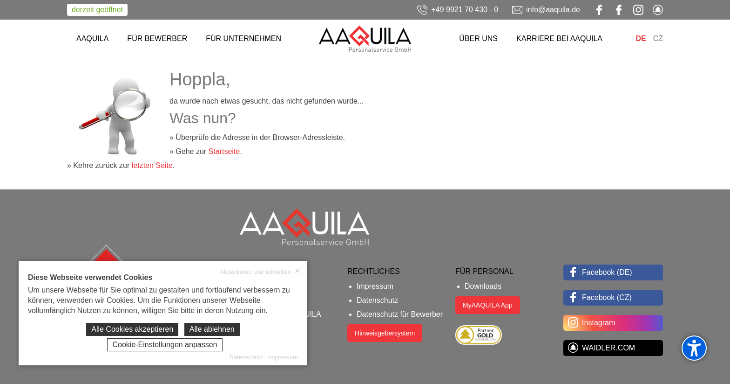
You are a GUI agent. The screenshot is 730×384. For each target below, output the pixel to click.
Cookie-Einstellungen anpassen (164, 345)
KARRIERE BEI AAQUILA (559, 38)
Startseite (224, 151)
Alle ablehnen (212, 329)
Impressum (375, 286)
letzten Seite (152, 165)
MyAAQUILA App (488, 305)
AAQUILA (92, 38)
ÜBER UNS (478, 38)
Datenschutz (377, 300)
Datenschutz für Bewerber (400, 314)
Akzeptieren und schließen (260, 271)
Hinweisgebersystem (385, 333)
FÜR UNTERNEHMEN (243, 38)
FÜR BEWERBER (157, 38)
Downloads (483, 286)
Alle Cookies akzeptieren (132, 329)
